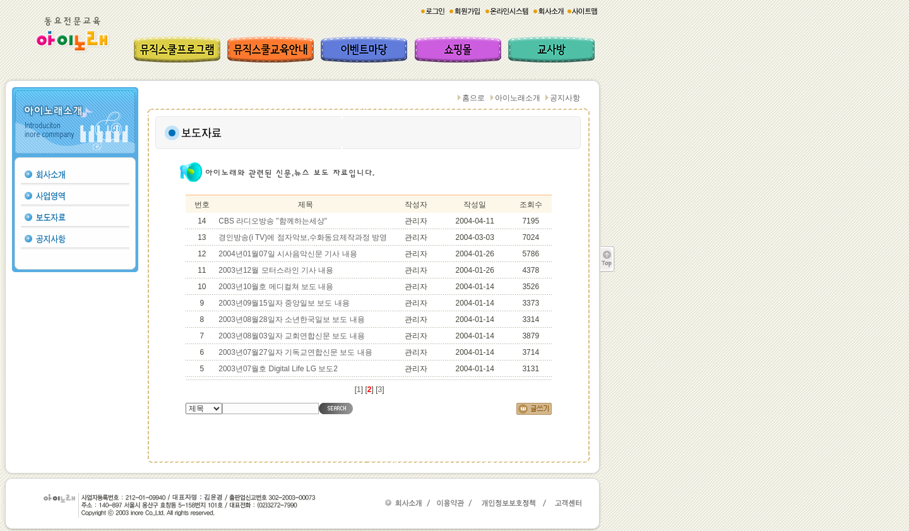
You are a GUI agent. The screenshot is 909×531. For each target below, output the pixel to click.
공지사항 (565, 97)
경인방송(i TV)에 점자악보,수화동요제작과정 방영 (302, 237)
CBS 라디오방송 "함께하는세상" (272, 221)
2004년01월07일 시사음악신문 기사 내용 (287, 253)
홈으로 (473, 97)
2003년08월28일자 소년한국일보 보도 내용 (291, 319)
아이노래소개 (517, 97)
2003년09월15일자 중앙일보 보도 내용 (283, 303)
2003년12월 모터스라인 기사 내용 (275, 270)
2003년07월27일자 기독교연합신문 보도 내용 (295, 352)
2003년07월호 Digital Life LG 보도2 (278, 368)
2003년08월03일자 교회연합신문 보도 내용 (291, 335)
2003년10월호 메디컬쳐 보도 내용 (275, 286)
